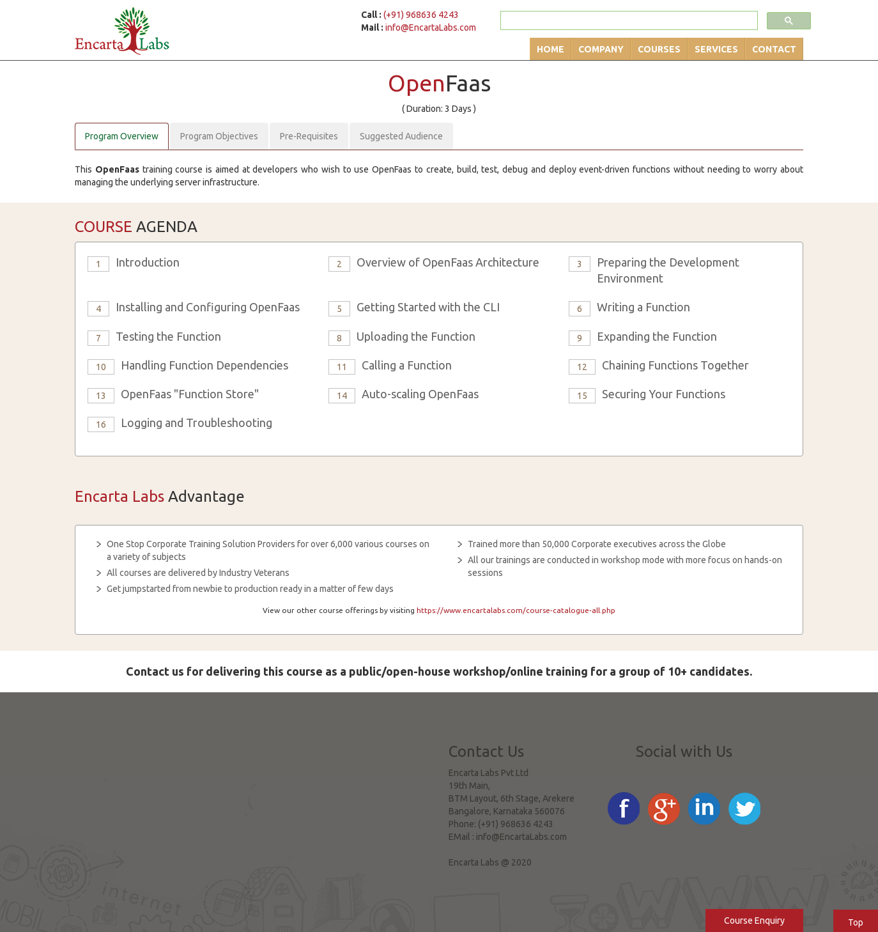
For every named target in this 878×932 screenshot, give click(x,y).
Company (601, 49)
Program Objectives (219, 136)
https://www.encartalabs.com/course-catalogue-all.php (516, 610)
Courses (659, 49)
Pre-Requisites (309, 136)
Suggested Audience (401, 136)
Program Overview (121, 136)
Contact (774, 49)
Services (716, 49)
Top (855, 922)
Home (550, 49)
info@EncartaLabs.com (430, 27)
